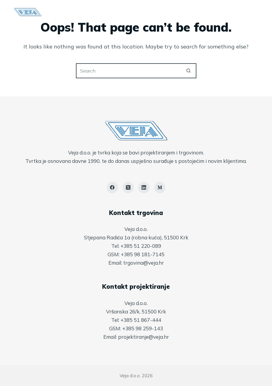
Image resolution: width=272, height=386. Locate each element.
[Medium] (160, 187)
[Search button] (188, 70)
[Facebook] (112, 187)
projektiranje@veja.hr (143, 337)
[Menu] (255, 12)
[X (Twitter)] (128, 187)
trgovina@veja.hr (143, 263)
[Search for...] (128, 70)
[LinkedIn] (144, 187)
